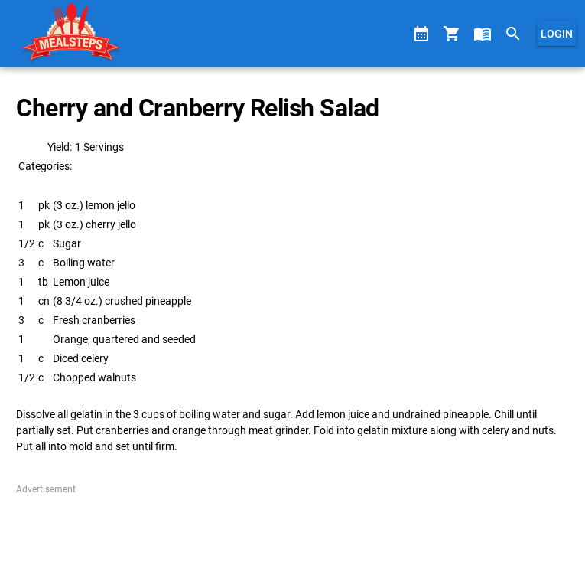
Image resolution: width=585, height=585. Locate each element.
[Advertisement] (292, 534)
